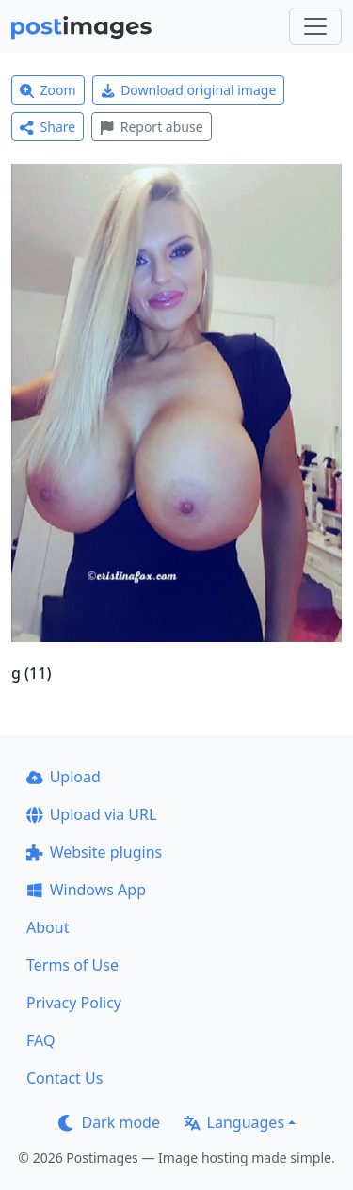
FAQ (40, 1040)
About (47, 927)
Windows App (86, 889)
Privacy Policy (73, 1002)
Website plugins (94, 852)
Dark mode (109, 1122)
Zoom (48, 90)
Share (47, 127)
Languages (234, 1122)
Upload (63, 776)
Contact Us (64, 1078)
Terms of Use (72, 965)
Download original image (189, 90)
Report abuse (151, 127)
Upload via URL (91, 814)
